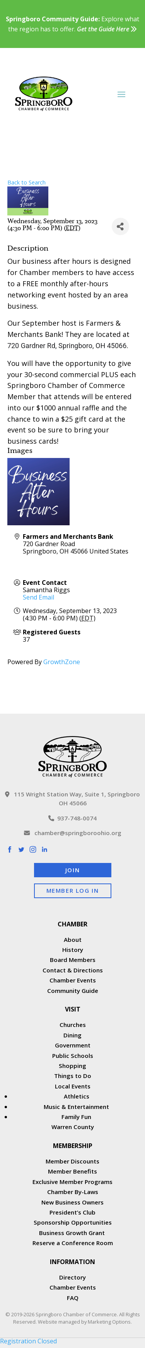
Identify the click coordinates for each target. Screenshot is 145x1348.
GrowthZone (61, 662)
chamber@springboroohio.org (72, 833)
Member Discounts (72, 1161)
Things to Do (72, 1076)
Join (72, 870)
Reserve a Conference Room (72, 1243)
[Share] (120, 226)
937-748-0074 (72, 818)
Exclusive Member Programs (72, 1182)
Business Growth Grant (72, 1233)
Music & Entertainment (76, 1107)
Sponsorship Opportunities (73, 1222)
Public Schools (72, 1055)
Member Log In (72, 890)
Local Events (72, 1086)
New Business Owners (72, 1202)
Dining (72, 1035)
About (73, 939)
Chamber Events (72, 980)
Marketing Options (109, 1321)
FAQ (72, 1298)
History (72, 949)
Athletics (76, 1096)
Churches (73, 1025)
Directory (72, 1277)
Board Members (73, 960)
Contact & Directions (73, 970)
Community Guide (72, 990)
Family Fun (76, 1117)
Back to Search (26, 182)
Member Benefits (72, 1171)
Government (72, 1045)
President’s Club (72, 1212)
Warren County (72, 1127)
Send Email (38, 597)
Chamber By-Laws (72, 1192)
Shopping (72, 1066)
